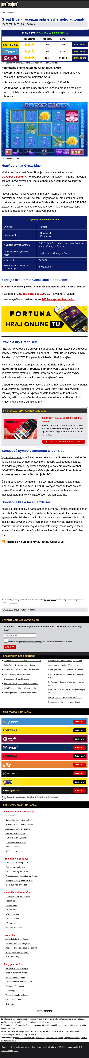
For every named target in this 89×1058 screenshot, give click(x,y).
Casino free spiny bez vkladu (16, 872)
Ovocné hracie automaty (15, 833)
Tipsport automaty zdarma (15, 842)
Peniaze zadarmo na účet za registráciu (21, 876)
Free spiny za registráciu (15, 867)
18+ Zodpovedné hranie (68, 1047)
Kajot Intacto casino (13, 919)
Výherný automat (11, 457)
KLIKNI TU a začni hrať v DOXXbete (63, 441)
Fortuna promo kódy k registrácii (18, 943)
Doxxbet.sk (45, 233)
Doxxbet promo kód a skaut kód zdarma (21, 948)
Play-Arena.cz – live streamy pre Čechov (64, 702)
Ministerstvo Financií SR (24, 1038)
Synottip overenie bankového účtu (18, 982)
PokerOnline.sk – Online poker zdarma (19, 665)
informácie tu (13, 603)
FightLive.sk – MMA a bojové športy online (65, 661)
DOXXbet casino (12, 914)
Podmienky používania (20, 1047)
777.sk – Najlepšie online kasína (17, 674)
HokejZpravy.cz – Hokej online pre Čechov (65, 698)
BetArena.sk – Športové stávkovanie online (21, 684)
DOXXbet (7, 176)
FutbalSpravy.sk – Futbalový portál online (20, 693)
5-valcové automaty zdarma (16, 838)
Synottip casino (11, 910)
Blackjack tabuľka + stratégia (16, 968)
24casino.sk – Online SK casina (16, 679)
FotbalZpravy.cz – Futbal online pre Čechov (65, 670)
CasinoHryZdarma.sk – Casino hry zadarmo (21, 670)
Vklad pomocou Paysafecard (16, 995)
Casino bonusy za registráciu (16, 863)
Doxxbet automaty (12, 847)
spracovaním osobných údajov (30, 642)
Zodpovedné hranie (72, 1038)
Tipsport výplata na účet (14, 991)
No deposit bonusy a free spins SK (19, 880)
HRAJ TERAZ (80, 45)
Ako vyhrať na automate (14, 816)
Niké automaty (11, 851)
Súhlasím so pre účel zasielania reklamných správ (40, 642)
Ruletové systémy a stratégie (16, 973)
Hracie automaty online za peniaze (19, 824)
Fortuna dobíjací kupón (14, 986)
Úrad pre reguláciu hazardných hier (49, 1038)
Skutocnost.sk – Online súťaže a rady (63, 665)
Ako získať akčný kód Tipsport (17, 939)
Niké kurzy (9, 1004)
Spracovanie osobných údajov (44, 1047)
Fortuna (21, 176)
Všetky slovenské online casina (17, 896)
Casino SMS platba (13, 1000)
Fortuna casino (11, 905)
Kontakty (4, 1047)
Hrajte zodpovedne (50, 600)
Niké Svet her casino (13, 928)
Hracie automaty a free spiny (16, 885)
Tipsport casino (11, 901)
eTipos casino (10, 923)
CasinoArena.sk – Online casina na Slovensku (22, 661)
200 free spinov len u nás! (58, 299)
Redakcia (31, 24)
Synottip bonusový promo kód (17, 952)
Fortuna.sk (45, 236)
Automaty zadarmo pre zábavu (17, 829)
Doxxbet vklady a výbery (15, 977)
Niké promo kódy (12, 957)
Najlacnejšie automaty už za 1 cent (19, 820)
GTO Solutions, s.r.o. (9, 1051)
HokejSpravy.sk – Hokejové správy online (20, 688)
